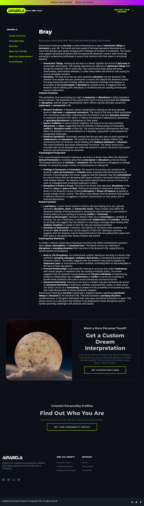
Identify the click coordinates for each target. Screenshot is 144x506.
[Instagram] (132, 502)
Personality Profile (16, 41)
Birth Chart (13, 46)
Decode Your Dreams (124, 11)
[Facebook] (141, 502)
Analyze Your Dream (17, 36)
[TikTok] (136, 502)
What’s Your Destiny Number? (21, 56)
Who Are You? (34, 11)
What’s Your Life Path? (18, 51)
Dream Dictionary (16, 62)
